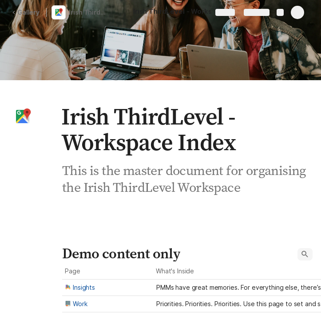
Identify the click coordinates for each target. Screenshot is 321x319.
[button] (22, 116)
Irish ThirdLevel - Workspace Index (90, 12)
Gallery (26, 12)
